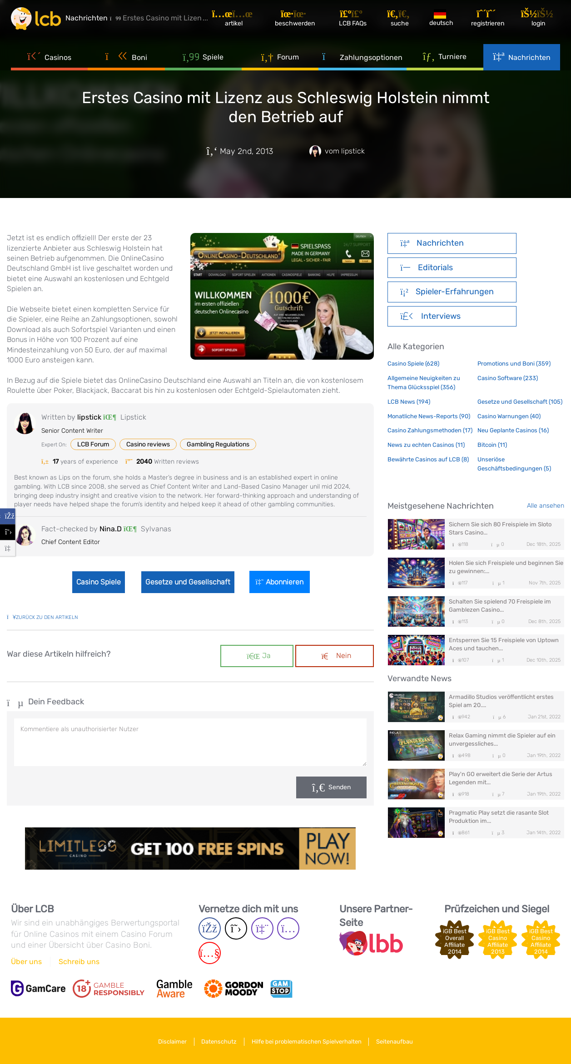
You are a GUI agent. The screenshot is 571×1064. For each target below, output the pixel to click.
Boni (126, 59)
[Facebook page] (210, 928)
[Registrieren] (489, 20)
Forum (280, 59)
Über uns (26, 961)
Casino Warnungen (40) (509, 416)
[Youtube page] (210, 953)
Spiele (203, 59)
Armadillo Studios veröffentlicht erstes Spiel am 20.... (501, 700)
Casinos (49, 59)
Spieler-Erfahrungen (446, 291)
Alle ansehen (545, 506)
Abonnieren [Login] (282, 582)
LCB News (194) (408, 401)
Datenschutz (218, 1040)
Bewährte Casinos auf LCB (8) (428, 459)
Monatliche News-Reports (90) (428, 416)
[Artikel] (238, 20)
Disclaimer (169, 1040)
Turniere (445, 58)
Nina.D (110, 529)
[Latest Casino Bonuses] (38, 20)
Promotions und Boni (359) (514, 363)
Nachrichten (521, 59)
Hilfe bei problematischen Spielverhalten (307, 1040)
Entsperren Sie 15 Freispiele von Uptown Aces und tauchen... (504, 644)
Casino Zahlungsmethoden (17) (429, 430)
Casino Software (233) (507, 378)
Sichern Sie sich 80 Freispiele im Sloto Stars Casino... (500, 528)
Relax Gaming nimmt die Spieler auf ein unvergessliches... (502, 739)
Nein (336, 655)
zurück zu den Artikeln (42, 617)
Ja (258, 655)
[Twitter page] (236, 928)
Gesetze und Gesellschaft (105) (519, 401)
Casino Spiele (96, 582)
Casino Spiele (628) (413, 363)
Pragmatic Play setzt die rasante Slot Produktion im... (499, 816)
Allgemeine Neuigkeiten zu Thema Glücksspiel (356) (423, 383)
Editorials (426, 267)
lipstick (89, 417)
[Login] (540, 20)
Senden (339, 787)
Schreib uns (79, 961)
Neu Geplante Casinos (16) (513, 430)
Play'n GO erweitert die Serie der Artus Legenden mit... (500, 778)
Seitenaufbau (397, 1040)
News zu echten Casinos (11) (426, 444)
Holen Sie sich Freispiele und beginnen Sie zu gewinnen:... (506, 566)
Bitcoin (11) (492, 444)
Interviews (430, 316)
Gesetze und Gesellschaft (188, 582)
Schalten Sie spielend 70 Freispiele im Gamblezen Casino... (500, 605)
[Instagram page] (288, 928)
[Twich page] (262, 928)
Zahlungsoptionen (362, 59)
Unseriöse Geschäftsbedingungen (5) (514, 464)
